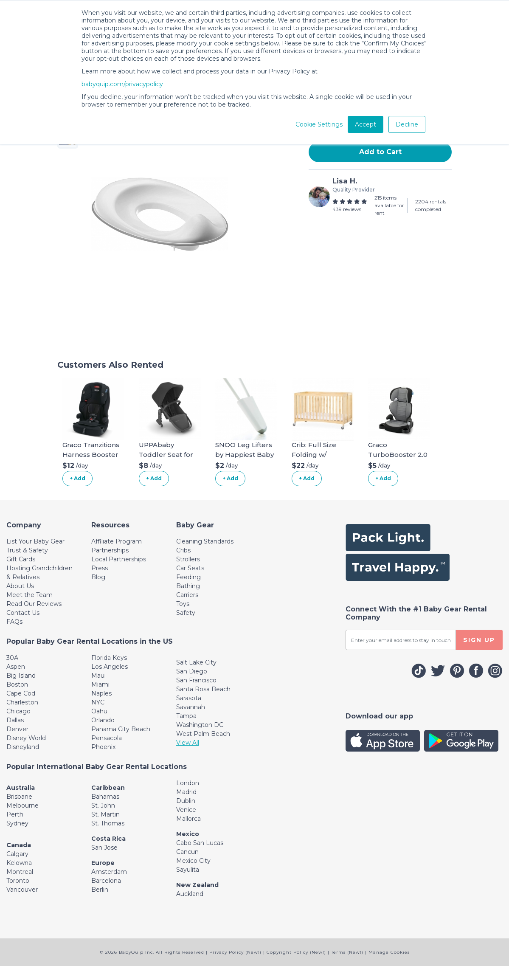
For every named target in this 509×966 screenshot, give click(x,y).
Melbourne (22, 805)
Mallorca (188, 818)
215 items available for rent (389, 205)
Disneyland (22, 747)
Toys (182, 604)
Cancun (187, 852)
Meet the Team (29, 595)
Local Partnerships (118, 559)
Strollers (188, 559)
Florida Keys (109, 658)
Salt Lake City (196, 662)
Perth (14, 814)
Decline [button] (407, 124)
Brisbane (19, 796)
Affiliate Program (116, 541)
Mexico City (193, 861)
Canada (18, 845)
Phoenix (103, 747)
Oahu (99, 711)
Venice (186, 810)
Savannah (190, 707)
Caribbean (108, 787)
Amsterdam (109, 872)
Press (99, 568)
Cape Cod (20, 693)
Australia (20, 787)
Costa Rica (108, 838)
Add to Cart (380, 152)
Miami (100, 684)
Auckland (189, 894)
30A (12, 658)
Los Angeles (109, 666)
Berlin (99, 889)
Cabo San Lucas (199, 843)
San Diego (191, 671)
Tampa (186, 716)
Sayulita (187, 869)
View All (187, 742)
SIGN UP (479, 640)
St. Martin (105, 814)
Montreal (19, 872)
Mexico (187, 834)
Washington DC (199, 725)
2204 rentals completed (430, 205)
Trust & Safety (27, 550)
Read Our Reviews (34, 604)
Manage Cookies (389, 952)
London (187, 783)
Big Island (21, 675)
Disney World (26, 738)
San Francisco (196, 680)
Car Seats (190, 568)
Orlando (103, 720)
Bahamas (105, 796)
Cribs (183, 550)
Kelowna (19, 863)
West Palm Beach (203, 734)
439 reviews (346, 209)
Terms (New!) (347, 952)
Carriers (187, 595)
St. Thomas (107, 823)
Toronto (17, 880)
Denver (17, 729)
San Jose (104, 847)
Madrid (186, 792)
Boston (17, 684)
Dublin (185, 801)
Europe (103, 863)
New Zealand (197, 885)
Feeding (188, 577)
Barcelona (106, 880)
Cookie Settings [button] (319, 124)
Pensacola (106, 738)
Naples (101, 693)
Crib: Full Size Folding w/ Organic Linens (316, 454)
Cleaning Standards (204, 541)
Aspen (15, 666)
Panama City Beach (120, 729)
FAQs (14, 621)
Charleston (22, 702)
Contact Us (22, 613)
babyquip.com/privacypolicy (122, 84)
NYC (97, 702)
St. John (103, 805)
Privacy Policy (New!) (235, 952)
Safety (185, 613)
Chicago (18, 711)
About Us (20, 586)
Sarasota (188, 698)
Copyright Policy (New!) (296, 952)
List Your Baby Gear (35, 541)
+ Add (77, 478)
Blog (98, 577)
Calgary (17, 854)
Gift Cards (20, 559)
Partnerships (110, 550)
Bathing (188, 586)
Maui (98, 675)
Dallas (15, 720)
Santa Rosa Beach (203, 689)
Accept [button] (365, 124)
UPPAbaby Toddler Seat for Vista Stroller (166, 454)
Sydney (17, 823)
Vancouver (22, 889)
